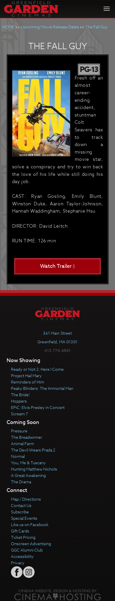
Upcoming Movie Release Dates (50, 27)
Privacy (17, 562)
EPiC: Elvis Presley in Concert (38, 407)
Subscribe (20, 512)
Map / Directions (26, 499)
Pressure (19, 431)
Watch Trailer (57, 266)
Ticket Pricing (23, 537)
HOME (8, 27)
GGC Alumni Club (27, 550)
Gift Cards (20, 531)
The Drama (21, 481)
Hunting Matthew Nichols (34, 469)
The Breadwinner (26, 437)
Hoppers (19, 401)
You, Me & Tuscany (28, 462)
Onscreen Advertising (31, 543)
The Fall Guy (96, 27)
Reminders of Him (27, 382)
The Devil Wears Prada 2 (33, 450)
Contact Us (21, 505)
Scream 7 (19, 413)
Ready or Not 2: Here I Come (37, 369)
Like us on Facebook (29, 524)
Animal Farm (22, 443)
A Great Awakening (28, 475)
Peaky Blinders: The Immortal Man (42, 388)
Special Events (24, 518)
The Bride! (20, 394)
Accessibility (22, 556)
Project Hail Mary (26, 375)
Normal (18, 456)
